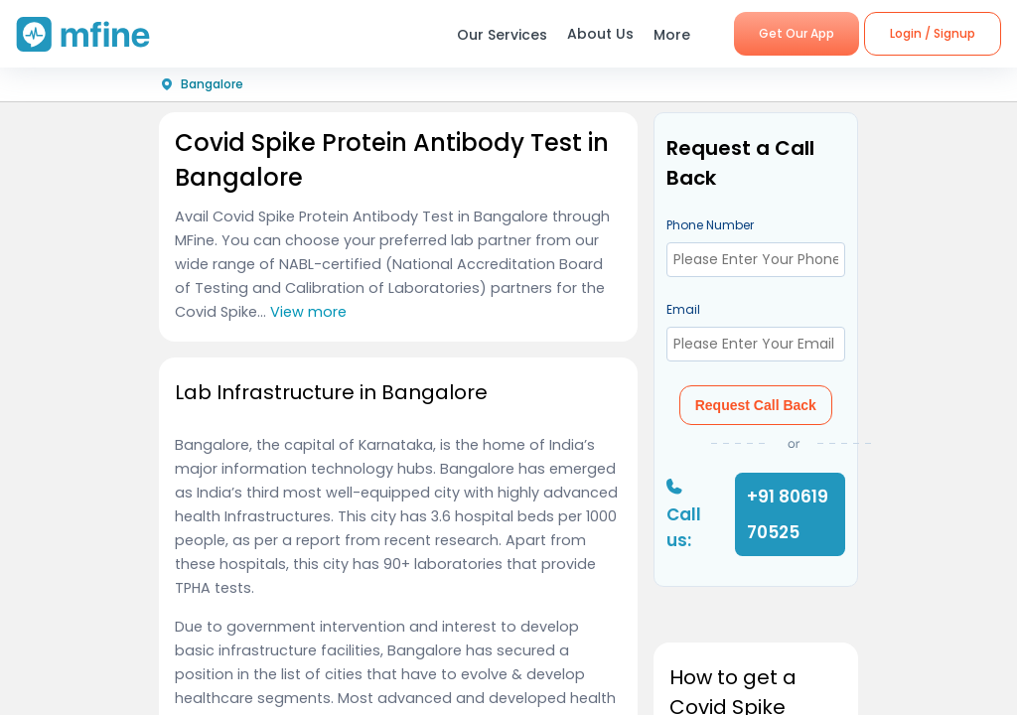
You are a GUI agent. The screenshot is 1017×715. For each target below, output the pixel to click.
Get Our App (796, 33)
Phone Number (710, 224)
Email (683, 309)
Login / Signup (932, 33)
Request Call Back (755, 405)
